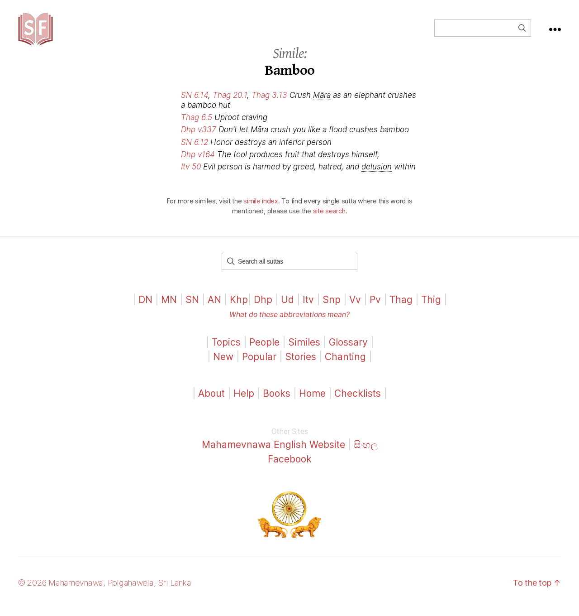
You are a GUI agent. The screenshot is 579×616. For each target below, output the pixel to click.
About (213, 401)
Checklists (357, 401)
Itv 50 (191, 173)
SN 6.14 (194, 102)
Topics (226, 350)
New (223, 364)
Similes (304, 350)
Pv (375, 307)
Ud (287, 307)
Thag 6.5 (196, 125)
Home (312, 401)
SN (192, 307)
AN (214, 307)
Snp (332, 307)
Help (243, 401)
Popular (259, 364)
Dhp (263, 307)
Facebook (290, 466)
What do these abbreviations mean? (289, 322)
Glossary (348, 350)
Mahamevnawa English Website (273, 452)
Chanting (345, 364)
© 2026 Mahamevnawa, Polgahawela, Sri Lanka (104, 590)
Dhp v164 (198, 161)
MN (169, 307)
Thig (431, 307)
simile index (260, 208)
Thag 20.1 (230, 102)
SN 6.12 (194, 149)
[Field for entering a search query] (482, 31)
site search (329, 218)
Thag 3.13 (269, 102)
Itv (308, 307)
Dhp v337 (198, 137)
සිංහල (366, 452)
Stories (300, 364)
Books (276, 401)
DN (145, 307)
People (264, 350)
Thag (401, 307)
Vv (355, 307)
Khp (239, 307)
